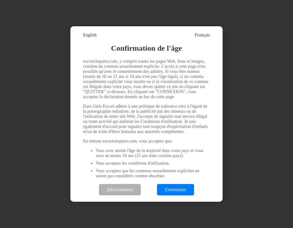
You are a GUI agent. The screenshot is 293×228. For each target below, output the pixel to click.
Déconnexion (120, 189)
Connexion (175, 189)
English (90, 35)
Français (202, 35)
